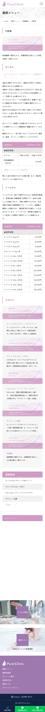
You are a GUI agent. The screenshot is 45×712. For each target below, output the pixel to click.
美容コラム (6, 684)
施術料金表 (6, 672)
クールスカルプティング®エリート (18, 480)
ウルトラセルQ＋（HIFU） (15, 486)
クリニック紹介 (8, 676)
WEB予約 (7, 710)
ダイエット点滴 (11, 498)
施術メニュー (7, 669)
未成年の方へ (7, 680)
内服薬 (7, 505)
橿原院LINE (22, 710)
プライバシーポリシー (10, 687)
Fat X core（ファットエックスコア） (19, 492)
